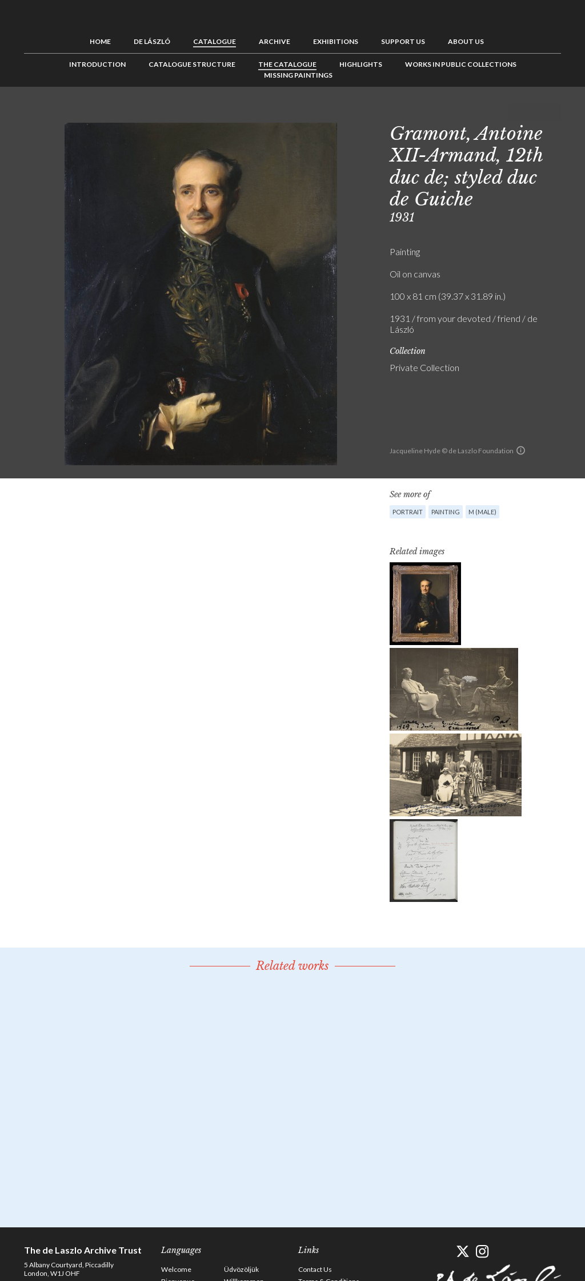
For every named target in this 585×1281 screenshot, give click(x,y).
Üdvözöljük (241, 1269)
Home (100, 41)
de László (152, 41)
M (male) (482, 511)
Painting (445, 511)
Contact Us (315, 1269)
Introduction (97, 64)
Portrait (407, 511)
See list (534, 112)
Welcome (176, 1269)
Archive (274, 41)
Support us (403, 41)
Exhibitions (335, 41)
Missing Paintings (298, 75)
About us (466, 41)
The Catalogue (287, 64)
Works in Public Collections (460, 64)
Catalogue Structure (192, 64)
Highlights (360, 64)
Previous (517, 112)
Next (552, 112)
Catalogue (214, 41)
